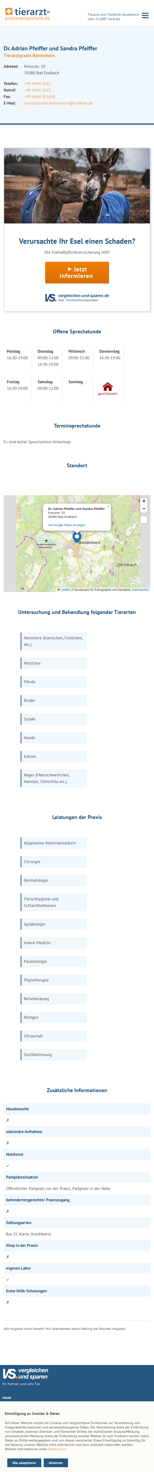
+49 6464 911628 (39, 96)
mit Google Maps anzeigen (67, 525)
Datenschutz (57, 1449)
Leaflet (63, 589)
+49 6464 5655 (37, 83)
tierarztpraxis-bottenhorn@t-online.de (58, 103)
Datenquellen (140, 589)
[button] (77, 537)
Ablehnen (56, 1463)
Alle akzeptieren (24, 1463)
